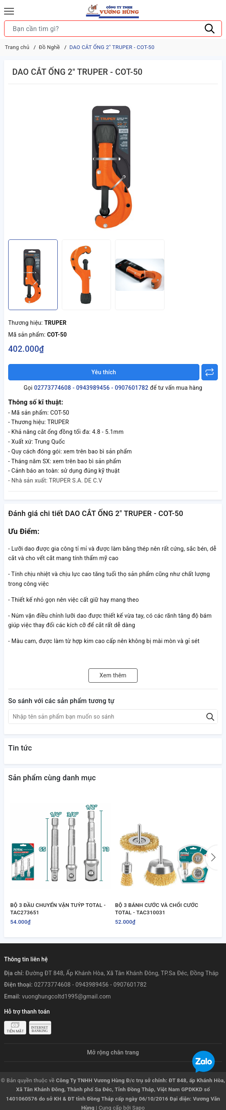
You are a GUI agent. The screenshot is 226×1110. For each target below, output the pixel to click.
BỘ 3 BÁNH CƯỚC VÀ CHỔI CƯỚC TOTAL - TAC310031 (156, 909)
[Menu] (9, 11)
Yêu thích (103, 372)
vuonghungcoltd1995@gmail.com (66, 996)
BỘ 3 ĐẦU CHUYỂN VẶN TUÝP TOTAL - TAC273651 (58, 909)
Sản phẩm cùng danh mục (52, 777)
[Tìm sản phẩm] (113, 28)
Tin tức (20, 748)
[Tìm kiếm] (209, 28)
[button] (212, 857)
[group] (113, 163)
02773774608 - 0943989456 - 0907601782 (91, 387)
